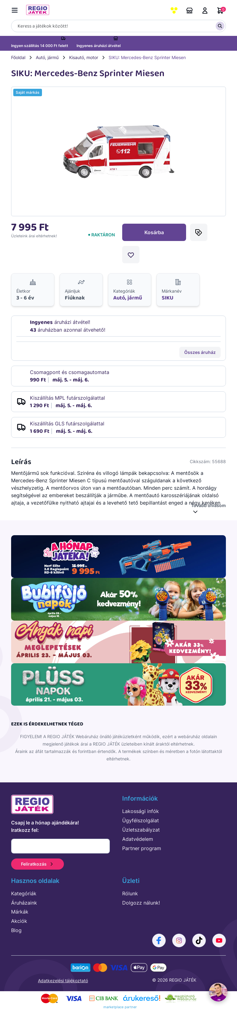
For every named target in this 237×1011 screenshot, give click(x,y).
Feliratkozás (37, 864)
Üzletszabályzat (141, 830)
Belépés (205, 10)
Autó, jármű (47, 57)
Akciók (19, 921)
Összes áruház (200, 352)
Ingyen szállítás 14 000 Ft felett (39, 45)
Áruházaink (189, 10)
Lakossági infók (140, 811)
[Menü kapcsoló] (16, 9)
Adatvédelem (137, 839)
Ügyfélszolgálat (140, 820)
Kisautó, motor (83, 57)
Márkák (19, 912)
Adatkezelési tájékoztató (63, 980)
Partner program (141, 848)
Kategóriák (23, 893)
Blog (16, 930)
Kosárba (154, 232)
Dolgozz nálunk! (141, 903)
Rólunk (130, 893)
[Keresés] (118, 26)
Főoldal (18, 57)
